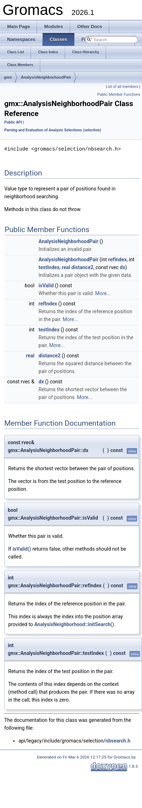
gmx (8, 77)
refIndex (117, 259)
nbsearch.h (117, 740)
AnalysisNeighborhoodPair (46, 77)
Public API (13, 122)
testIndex (48, 267)
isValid (46, 285)
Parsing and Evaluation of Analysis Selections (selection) (52, 130)
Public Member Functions (118, 94)
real (66, 267)
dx (122, 267)
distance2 (83, 267)
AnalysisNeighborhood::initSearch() (74, 624)
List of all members (122, 86)
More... (103, 293)
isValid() (21, 548)
